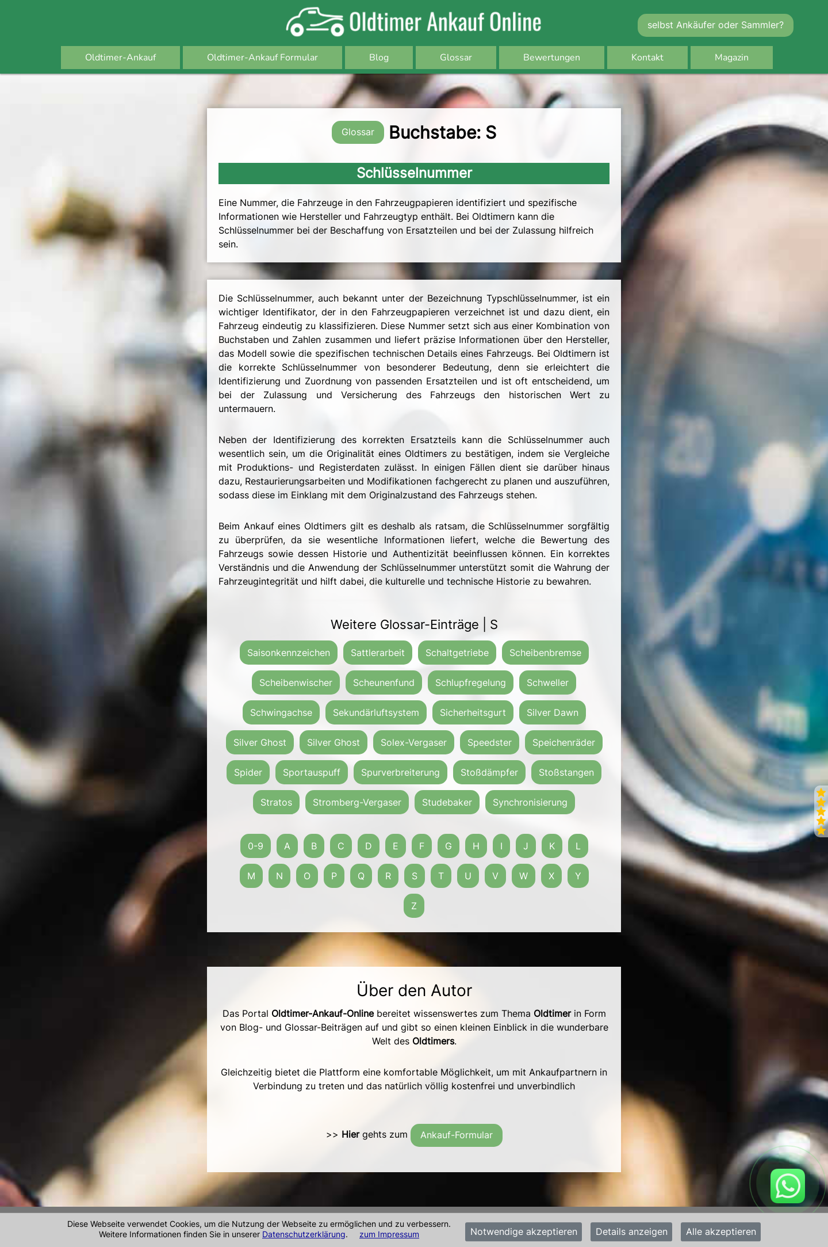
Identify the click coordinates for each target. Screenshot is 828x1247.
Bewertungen (551, 57)
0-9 (255, 846)
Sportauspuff (311, 772)
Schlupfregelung (470, 682)
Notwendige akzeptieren (523, 1232)
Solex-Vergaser (414, 742)
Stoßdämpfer (489, 772)
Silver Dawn (552, 712)
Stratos (276, 802)
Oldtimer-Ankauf (120, 57)
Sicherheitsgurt (473, 712)
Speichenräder (563, 742)
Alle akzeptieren (721, 1232)
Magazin (732, 57)
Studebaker (447, 802)
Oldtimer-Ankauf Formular (262, 57)
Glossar (456, 57)
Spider (248, 772)
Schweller (548, 682)
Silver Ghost (259, 742)
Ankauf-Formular (456, 1135)
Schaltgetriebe (457, 652)
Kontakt (647, 57)
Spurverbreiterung (400, 772)
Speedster (489, 742)
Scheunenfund (384, 682)
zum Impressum (389, 1234)
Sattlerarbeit (378, 652)
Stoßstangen (566, 772)
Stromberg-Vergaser (357, 802)
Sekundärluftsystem (376, 712)
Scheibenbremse (545, 652)
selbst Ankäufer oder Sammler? (715, 24)
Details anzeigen (632, 1232)
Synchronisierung (530, 802)
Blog (379, 57)
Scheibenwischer (295, 682)
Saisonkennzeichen (288, 652)
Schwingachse (281, 712)
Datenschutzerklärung (304, 1234)
